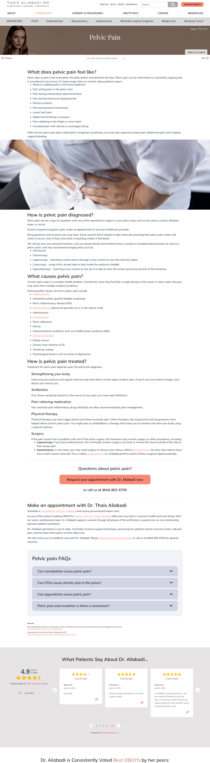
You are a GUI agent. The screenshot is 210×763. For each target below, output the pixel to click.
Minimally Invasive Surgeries (137, 21)
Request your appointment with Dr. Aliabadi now (105, 479)
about (11, 13)
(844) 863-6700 (114, 490)
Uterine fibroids (42, 307)
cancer (163, 13)
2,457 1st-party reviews (37, 683)
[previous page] (54, 690)
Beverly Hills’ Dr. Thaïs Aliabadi (93, 516)
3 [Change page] (103, 726)
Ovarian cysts (41, 317)
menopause (196, 13)
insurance (131, 4)
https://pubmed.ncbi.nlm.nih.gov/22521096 (44, 629)
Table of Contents (196, 52)
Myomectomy (79, 21)
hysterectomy (141, 449)
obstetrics (130, 13)
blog (113, 4)
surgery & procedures (87, 13)
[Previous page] (91, 726)
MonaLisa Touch (193, 21)
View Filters (29, 693)
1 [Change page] (96, 726)
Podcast (104, 4)
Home (193, 29)
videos (120, 4)
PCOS (34, 21)
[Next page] (119, 726)
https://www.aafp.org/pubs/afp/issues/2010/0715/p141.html (51, 634)
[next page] (197, 690)
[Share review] (96, 700)
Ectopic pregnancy (43, 335)
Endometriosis (55, 21)
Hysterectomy (104, 21)
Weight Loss (169, 21)
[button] (173, 4)
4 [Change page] (106, 726)
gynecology (43, 13)
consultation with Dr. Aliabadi (58, 511)
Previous (8, 58)
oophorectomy (95, 453)
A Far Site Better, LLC (110, 733)
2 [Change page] (100, 726)
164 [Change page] (112, 726)
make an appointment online (115, 538)
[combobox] (159, 4)
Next (203, 58)
